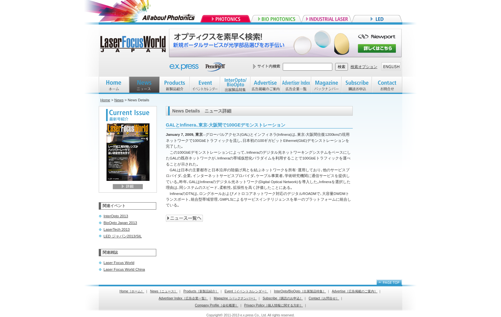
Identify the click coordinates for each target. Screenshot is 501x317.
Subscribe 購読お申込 (357, 85)
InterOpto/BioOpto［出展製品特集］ (300, 291)
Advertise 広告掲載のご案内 (265, 85)
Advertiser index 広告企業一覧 (296, 85)
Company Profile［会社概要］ (216, 305)
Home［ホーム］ (131, 291)
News (119, 100)
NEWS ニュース (144, 85)
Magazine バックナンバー (326, 85)
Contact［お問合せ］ (324, 298)
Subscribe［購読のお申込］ (283, 298)
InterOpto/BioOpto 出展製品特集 (235, 85)
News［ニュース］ (164, 291)
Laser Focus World (119, 263)
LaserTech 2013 (117, 229)
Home (105, 100)
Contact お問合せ (387, 85)
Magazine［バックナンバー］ (235, 298)
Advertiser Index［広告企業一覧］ (183, 298)
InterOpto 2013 (116, 216)
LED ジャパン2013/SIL (123, 236)
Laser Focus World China (124, 269)
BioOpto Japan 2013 (120, 223)
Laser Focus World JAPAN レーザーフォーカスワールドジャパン (134, 45)
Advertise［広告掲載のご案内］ (355, 291)
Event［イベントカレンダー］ (246, 291)
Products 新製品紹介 (174, 85)
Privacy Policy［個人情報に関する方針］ (273, 305)
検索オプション (364, 67)
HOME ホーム (114, 85)
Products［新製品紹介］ (201, 291)
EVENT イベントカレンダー (205, 85)
